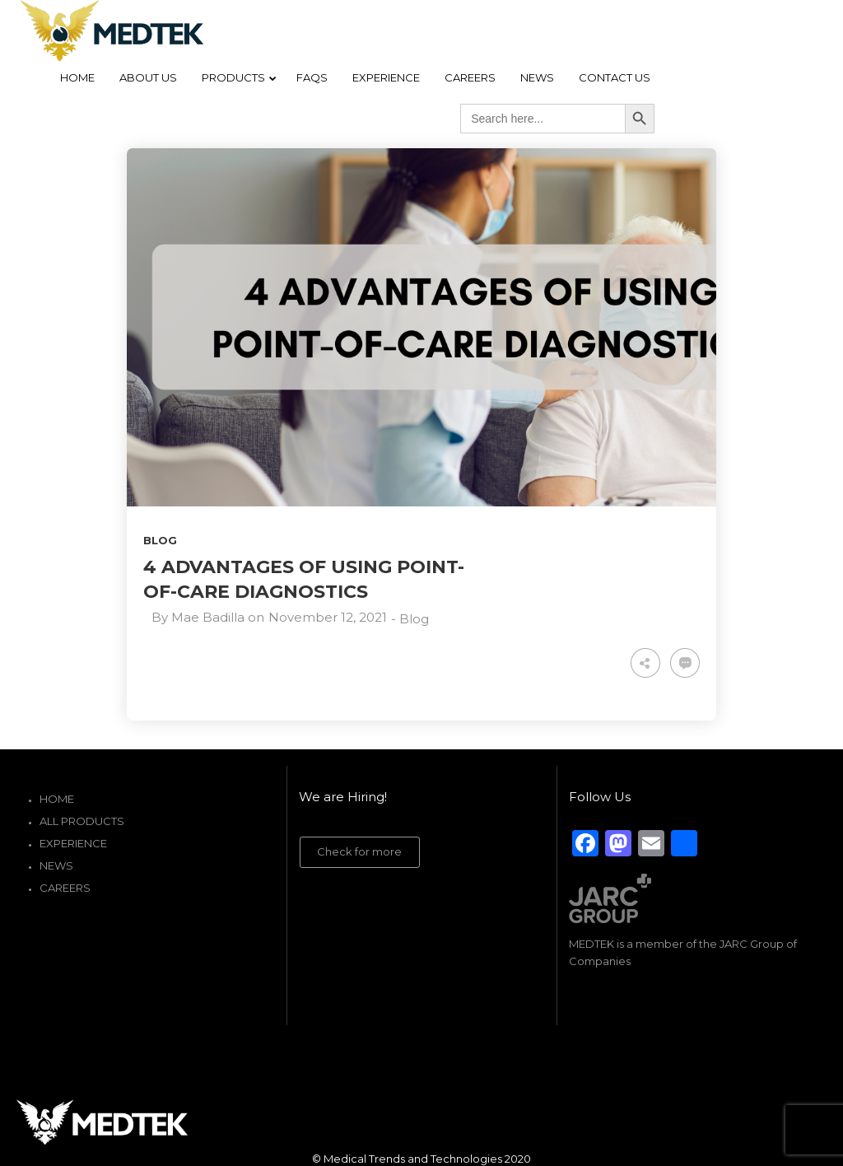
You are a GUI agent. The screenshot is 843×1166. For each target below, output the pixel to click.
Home (57, 798)
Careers (65, 887)
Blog (160, 540)
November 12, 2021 (327, 617)
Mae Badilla (208, 617)
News (56, 865)
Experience (73, 843)
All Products (82, 821)
